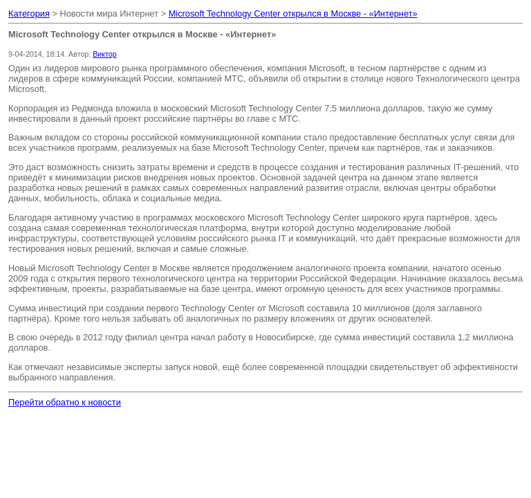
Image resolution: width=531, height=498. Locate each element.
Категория (29, 13)
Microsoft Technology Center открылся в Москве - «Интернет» (293, 13)
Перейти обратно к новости (64, 402)
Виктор (104, 54)
